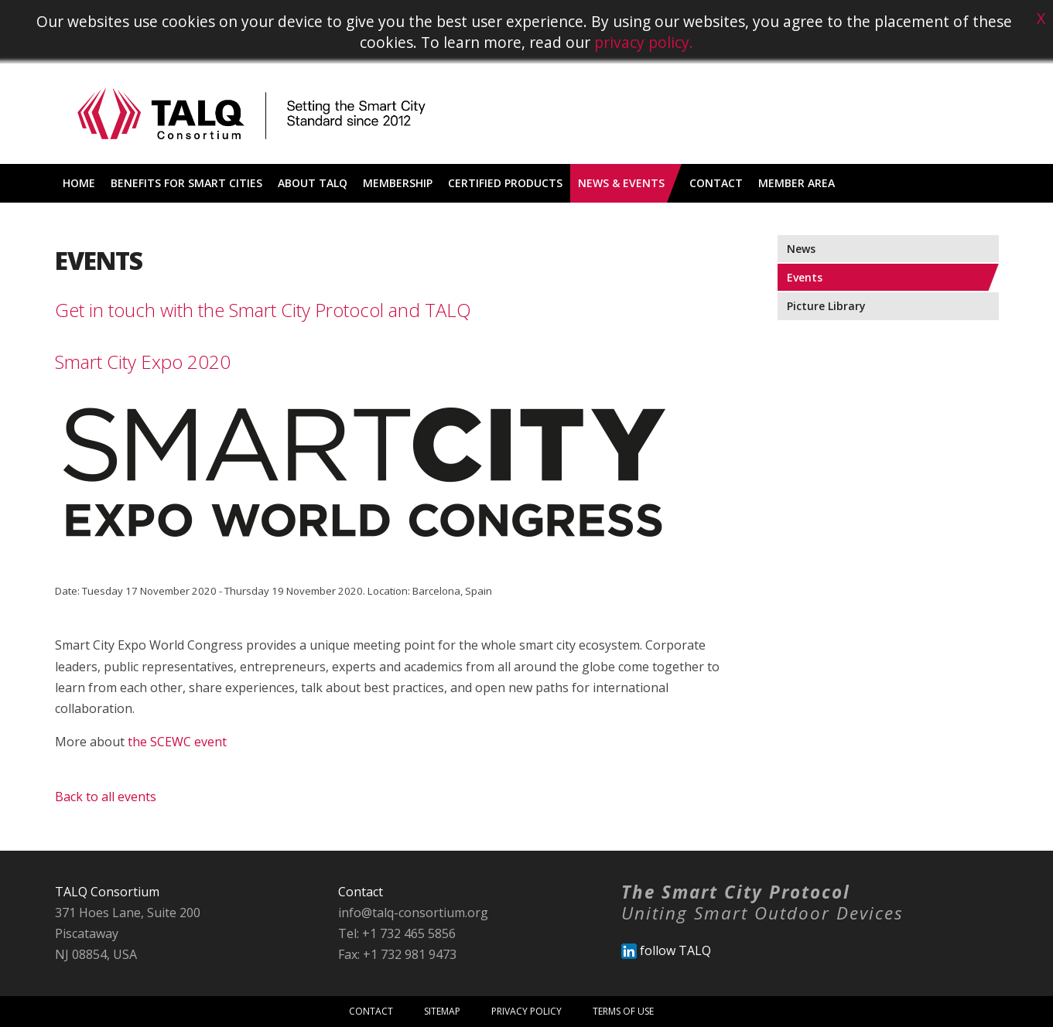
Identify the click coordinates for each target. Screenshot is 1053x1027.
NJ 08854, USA (96, 954)
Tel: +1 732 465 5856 (397, 933)
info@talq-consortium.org (413, 912)
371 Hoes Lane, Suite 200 (127, 912)
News (801, 248)
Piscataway (86, 933)
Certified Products (505, 183)
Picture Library (826, 306)
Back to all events (105, 796)
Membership (397, 183)
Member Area (796, 183)
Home (79, 183)
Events (804, 277)
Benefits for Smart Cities (186, 183)
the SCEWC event (177, 741)
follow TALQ (666, 950)
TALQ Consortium (107, 891)
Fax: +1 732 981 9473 (397, 954)
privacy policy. (643, 42)
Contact (716, 183)
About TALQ (312, 183)
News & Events (621, 183)
